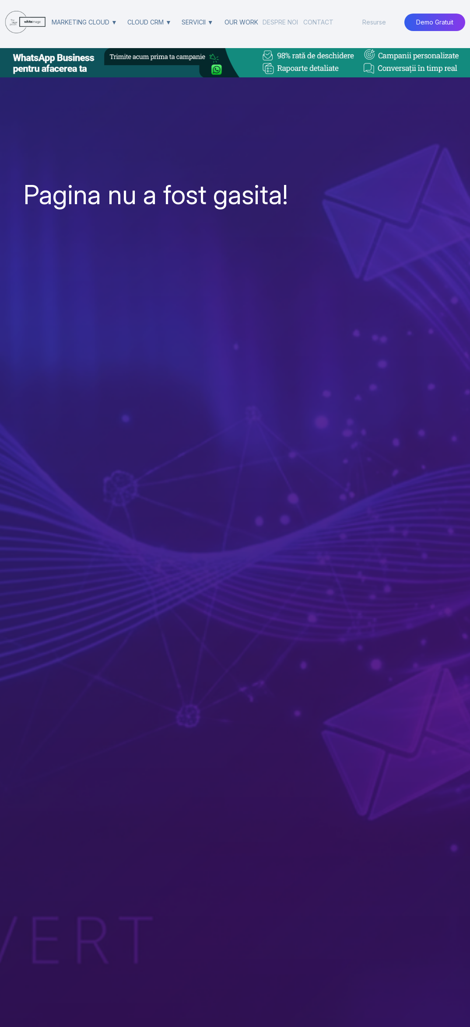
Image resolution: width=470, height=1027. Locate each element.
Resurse (374, 22)
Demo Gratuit (434, 22)
